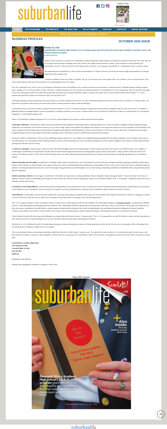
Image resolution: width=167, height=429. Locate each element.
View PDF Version (81, 277)
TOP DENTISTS (52, 29)
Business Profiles (27, 38)
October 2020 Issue (134, 41)
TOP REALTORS (71, 29)
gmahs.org (15, 254)
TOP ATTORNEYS (91, 29)
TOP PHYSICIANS (32, 29)
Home (17, 29)
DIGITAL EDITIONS (141, 29)
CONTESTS (123, 29)
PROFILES (108, 29)
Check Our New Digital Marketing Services (83, 34)
